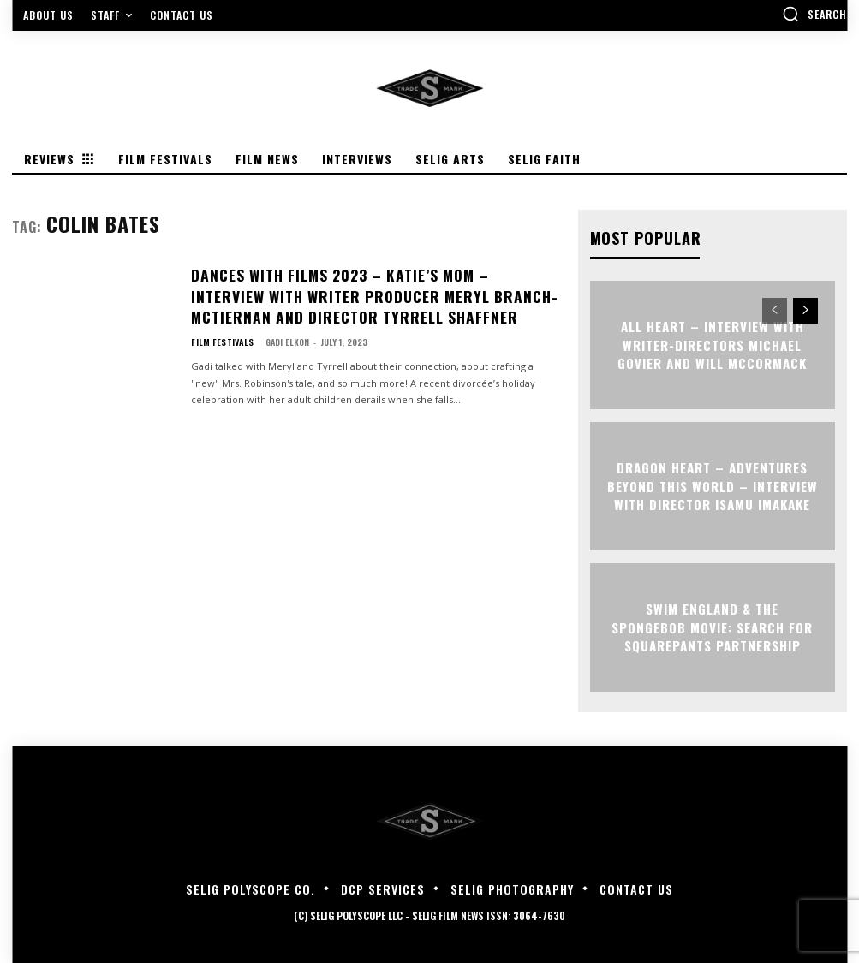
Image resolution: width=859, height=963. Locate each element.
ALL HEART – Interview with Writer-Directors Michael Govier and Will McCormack (712, 344)
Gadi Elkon (282, 332)
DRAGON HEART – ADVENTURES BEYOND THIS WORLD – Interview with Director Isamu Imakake (712, 485)
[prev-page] (774, 310)
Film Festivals (220, 333)
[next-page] (805, 310)
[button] (814, 13)
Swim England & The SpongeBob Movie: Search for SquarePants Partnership (712, 626)
